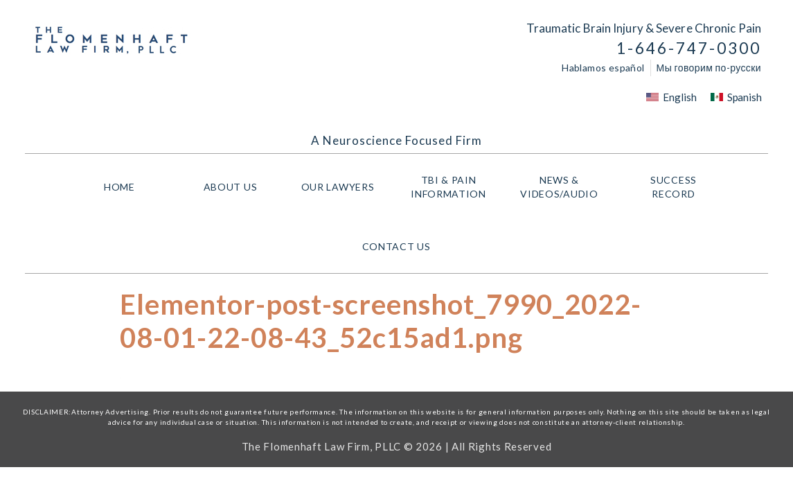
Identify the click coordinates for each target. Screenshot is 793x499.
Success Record (673, 187)
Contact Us (396, 246)
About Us (231, 187)
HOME (119, 187)
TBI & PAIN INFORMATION (452, 187)
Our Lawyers (341, 187)
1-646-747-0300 (688, 48)
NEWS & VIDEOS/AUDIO (562, 187)
